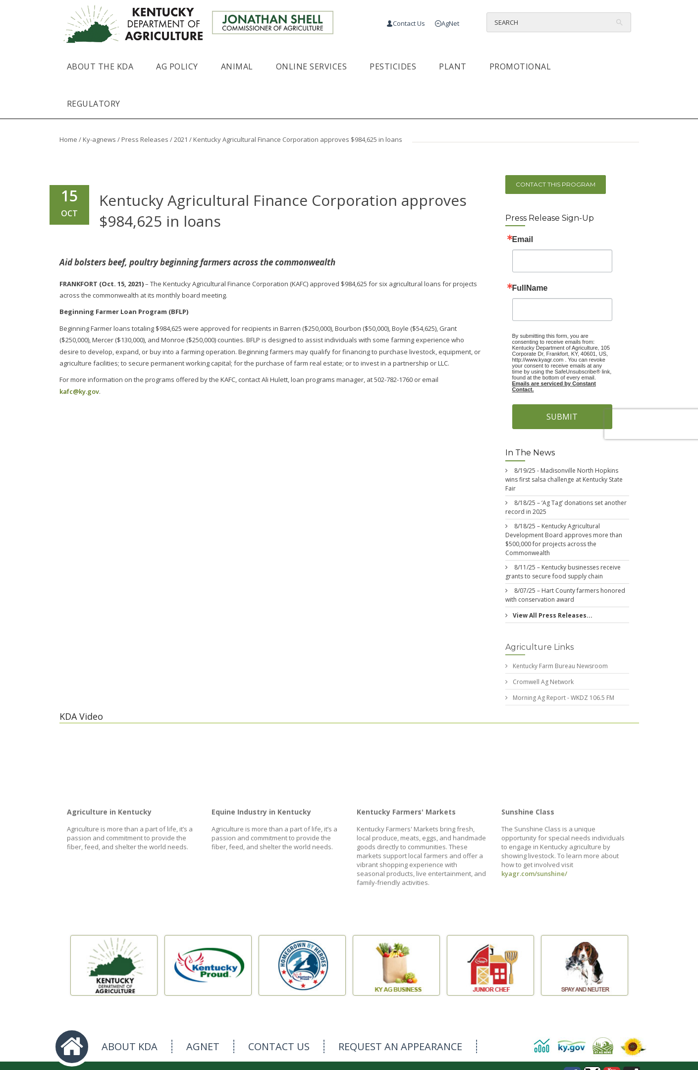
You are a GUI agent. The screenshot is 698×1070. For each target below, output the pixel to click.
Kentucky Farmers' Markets (406, 815)
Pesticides (393, 66)
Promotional (520, 66)
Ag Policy (177, 66)
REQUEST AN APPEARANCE (400, 1046)
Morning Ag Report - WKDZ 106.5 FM (563, 702)
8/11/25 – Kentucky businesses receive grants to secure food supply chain (563, 571)
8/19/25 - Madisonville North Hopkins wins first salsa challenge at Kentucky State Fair (564, 479)
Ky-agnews (99, 139)
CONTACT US (279, 1046)
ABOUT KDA (130, 1046)
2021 (181, 139)
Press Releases (144, 139)
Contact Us (409, 23)
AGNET (202, 1046)
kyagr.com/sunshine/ (534, 877)
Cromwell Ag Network (543, 686)
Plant (453, 66)
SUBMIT (562, 416)
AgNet (450, 23)
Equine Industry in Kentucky (261, 815)
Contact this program (555, 184)
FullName (530, 288)
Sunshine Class (527, 815)
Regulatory (93, 103)
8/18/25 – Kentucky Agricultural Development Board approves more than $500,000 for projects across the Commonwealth (563, 539)
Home (68, 139)
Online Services (311, 66)
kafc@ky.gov (79, 391)
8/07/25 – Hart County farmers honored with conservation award (565, 595)
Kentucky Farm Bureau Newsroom (560, 670)
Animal (237, 66)
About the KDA (100, 66)
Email (523, 240)
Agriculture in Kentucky (109, 815)
